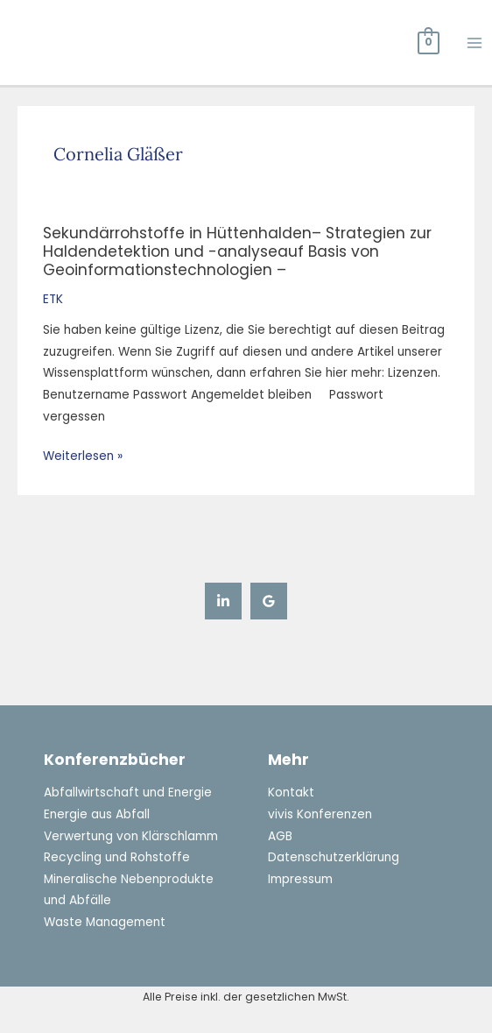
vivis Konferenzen (320, 814)
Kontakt (291, 792)
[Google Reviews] (268, 601)
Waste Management (104, 922)
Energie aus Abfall (97, 814)
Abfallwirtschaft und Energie (127, 792)
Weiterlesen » (83, 457)
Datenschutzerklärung (333, 857)
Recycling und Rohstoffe (116, 857)
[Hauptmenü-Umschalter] (475, 42)
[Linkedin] (223, 601)
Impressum (300, 879)
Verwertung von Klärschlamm (130, 836)
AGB (280, 836)
